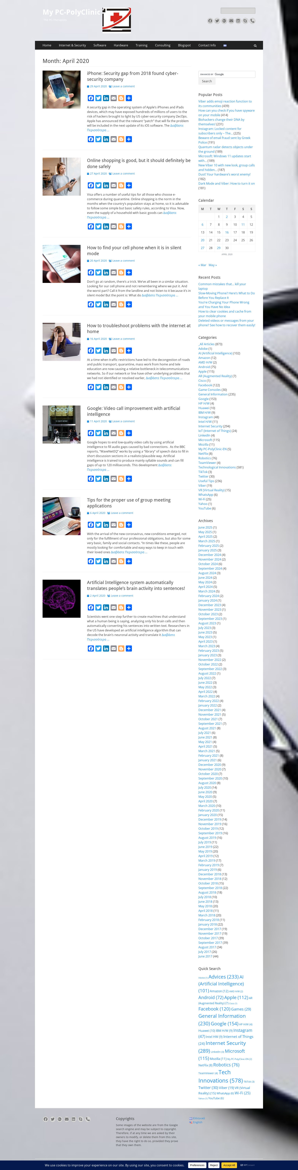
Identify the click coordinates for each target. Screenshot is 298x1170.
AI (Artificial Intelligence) (215, 353)
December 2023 (209, 605)
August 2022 (207, 673)
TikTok (203, 472)
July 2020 (204, 787)
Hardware (121, 45)
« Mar (202, 265)
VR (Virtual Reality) (211, 490)
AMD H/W (205, 362)
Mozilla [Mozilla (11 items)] (218, 1058)
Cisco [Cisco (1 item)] (233, 1003)
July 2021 (204, 733)
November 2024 (209, 559)
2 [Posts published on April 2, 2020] (227, 217)
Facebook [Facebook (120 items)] (214, 1009)
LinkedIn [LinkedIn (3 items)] (217, 1051)
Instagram (205, 417)
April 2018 (205, 911)
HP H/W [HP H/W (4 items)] (245, 1024)
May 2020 (205, 797)
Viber (202, 485)
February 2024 (208, 596)
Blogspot (184, 45)
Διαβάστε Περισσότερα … (160, 295)
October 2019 (208, 828)
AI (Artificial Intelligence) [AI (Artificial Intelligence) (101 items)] (221, 984)
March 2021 (206, 751)
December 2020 (209, 765)
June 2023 (205, 632)
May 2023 (205, 637)
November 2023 (209, 609)
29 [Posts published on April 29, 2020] (218, 248)
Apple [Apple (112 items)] (236, 997)
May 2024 (205, 582)
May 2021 (205, 742)
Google (203, 399)
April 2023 (205, 641)
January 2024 (207, 600)
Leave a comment (124, 86)
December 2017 (209, 929)
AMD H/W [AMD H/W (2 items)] (236, 991)
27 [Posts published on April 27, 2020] (202, 248)
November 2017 (209, 933)
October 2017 (208, 938)
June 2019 (205, 847)
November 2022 (209, 660)
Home (47, 45)
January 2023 (207, 655)
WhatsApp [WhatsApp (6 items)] (225, 1093)
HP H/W (204, 403)
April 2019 (205, 856)
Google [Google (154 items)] (224, 1023)
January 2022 (207, 705)
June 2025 (205, 527)
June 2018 (205, 901)
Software (100, 45)
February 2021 (208, 755)
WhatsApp (205, 495)
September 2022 (210, 669)
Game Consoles (209, 390)
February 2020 (208, 810)
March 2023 (206, 646)
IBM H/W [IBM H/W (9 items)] (224, 1031)
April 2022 (205, 692)
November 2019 (209, 824)
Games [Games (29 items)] (241, 1009)
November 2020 (209, 769)
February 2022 (208, 701)
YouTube (204, 508)
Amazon (204, 358)
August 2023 (207, 623)
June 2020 (205, 792)
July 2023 (204, 628)
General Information (213, 394)
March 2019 (206, 860)
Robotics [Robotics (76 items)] (226, 1065)
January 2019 (207, 870)
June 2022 (205, 682)
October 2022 (208, 664)
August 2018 (207, 892)
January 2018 (207, 924)
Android (204, 367)
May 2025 (205, 532)
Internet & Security (72, 45)
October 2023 (208, 614)
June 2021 (205, 737)
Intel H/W (205, 422)
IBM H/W (204, 412)
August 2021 (207, 728)
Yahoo (203, 504)
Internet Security (210, 426)
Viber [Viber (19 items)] (226, 1087)
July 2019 (204, 842)
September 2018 (210, 888)
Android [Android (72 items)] (211, 997)
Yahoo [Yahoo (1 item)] (203, 1098)
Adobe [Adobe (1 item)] (203, 977)
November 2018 (209, 879)
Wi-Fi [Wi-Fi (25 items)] (242, 1093)
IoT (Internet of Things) (214, 431)
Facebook (205, 385)
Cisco (202, 381)
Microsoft (205, 440)
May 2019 (205, 851)
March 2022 (206, 696)
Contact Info (207, 45)
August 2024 (207, 573)
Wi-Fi (201, 499)
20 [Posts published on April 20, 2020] (202, 240)
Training (141, 45)
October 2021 (208, 719)
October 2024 (208, 564)
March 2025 (206, 541)
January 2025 (207, 550)
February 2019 (208, 865)
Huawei (203, 408)
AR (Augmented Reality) (215, 376)
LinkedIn (204, 435)
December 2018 (209, 874)
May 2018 (205, 906)
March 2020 (206, 806)
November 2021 (209, 714)
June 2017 (205, 956)
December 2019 (209, 819)
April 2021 (205, 746)
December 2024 (209, 555)
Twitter (203, 476)
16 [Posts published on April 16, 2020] (227, 232)
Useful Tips (206, 481)
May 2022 (205, 687)
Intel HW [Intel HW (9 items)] (214, 1037)
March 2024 (206, 591)
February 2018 (208, 920)
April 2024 (205, 587)
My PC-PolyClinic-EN (212, 449)
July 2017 (204, 952)
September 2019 (210, 833)
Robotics (204, 458)
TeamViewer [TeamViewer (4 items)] (208, 1073)
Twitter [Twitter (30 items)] (208, 1087)
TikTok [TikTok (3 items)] (249, 1081)
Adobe (203, 349)
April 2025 (205, 536)
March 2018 (206, 915)
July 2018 (204, 897)
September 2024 (210, 568)
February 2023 (208, 651)
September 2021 (210, 724)
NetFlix (203, 454)
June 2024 (205, 577)
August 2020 (207, 783)
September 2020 (210, 778)
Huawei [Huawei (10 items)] (206, 1031)
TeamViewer (207, 463)
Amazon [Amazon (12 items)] (219, 991)
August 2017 (207, 947)
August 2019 (207, 838)
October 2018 (208, 883)
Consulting (162, 45)
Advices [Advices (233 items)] (223, 976)
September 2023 (210, 619)
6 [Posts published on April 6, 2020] (202, 224)
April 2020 (205, 801)
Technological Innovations (217, 467)
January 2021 (207, 760)
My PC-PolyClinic (72, 12)
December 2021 (209, 710)
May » (213, 265)
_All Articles (206, 344)
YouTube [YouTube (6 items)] (216, 1098)
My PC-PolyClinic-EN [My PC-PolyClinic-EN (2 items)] (239, 1059)
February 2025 (208, 546)
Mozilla (203, 444)
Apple (202, 371)
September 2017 (210, 943)
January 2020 (207, 815)
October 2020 (208, 774)
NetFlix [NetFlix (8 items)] (205, 1065)
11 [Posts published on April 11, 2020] (243, 224)
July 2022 (204, 678)
